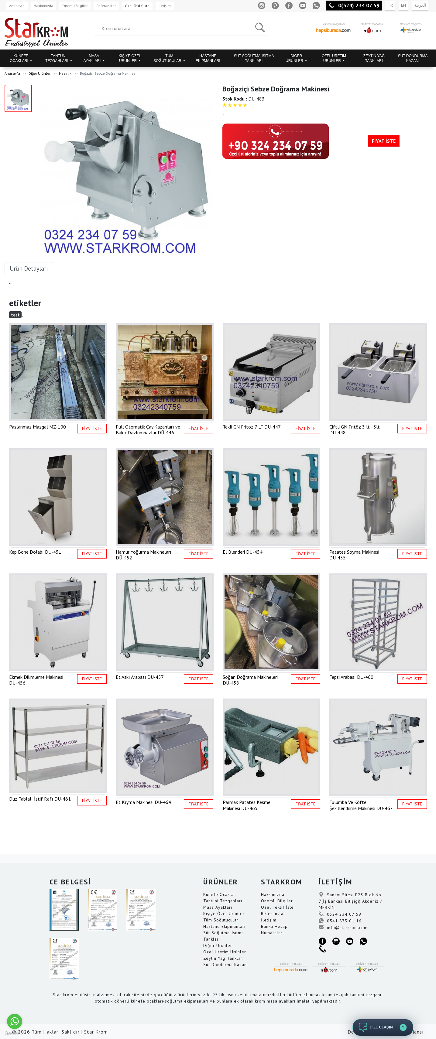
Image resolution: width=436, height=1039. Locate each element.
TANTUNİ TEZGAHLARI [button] (57, 58)
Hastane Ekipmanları (224, 926)
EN (403, 5)
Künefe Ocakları (220, 894)
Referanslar (106, 5)
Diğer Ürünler (39, 73)
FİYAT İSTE (384, 141)
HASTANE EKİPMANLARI (208, 58)
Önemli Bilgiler (75, 5)
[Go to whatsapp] (14, 1021)
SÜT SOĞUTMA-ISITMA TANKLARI (254, 58)
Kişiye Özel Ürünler (224, 913)
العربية (420, 5)
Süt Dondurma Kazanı (225, 964)
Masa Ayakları (217, 907)
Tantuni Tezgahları (222, 901)
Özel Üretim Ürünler (224, 952)
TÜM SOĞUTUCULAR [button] (167, 58)
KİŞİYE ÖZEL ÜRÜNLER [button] (130, 58)
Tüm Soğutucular (221, 920)
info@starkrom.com (343, 927)
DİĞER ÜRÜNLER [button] (295, 58)
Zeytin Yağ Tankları (223, 958)
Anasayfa (17, 5)
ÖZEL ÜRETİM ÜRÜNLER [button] (334, 58)
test (15, 315)
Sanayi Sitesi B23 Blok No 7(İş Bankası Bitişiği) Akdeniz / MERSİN (350, 901)
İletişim (165, 5)
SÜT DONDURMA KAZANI (413, 58)
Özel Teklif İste (137, 5)
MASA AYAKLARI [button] (93, 58)
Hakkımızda (43, 5)
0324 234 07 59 (340, 914)
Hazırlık (65, 73)
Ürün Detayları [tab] (29, 268)
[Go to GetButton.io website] (14, 1033)
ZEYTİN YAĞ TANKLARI (374, 58)
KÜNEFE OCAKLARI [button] (19, 58)
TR (390, 5)
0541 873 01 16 (340, 921)
